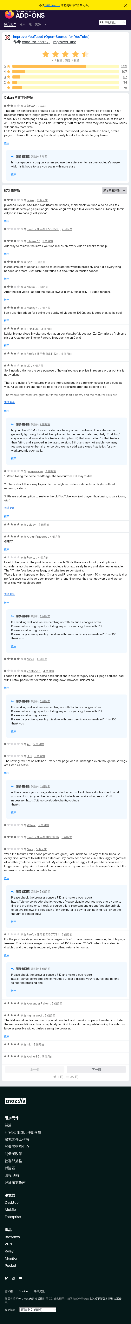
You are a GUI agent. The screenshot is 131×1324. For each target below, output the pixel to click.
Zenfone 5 (34, 671)
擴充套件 (10, 24)
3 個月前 (48, 241)
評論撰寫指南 (15, 1182)
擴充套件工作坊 (17, 1139)
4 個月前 (66, 353)
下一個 (96, 1069)
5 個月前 (38, 744)
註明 (15, 1298)
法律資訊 (39, 1291)
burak (30, 200)
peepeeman (35, 471)
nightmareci (34, 1015)
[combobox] (112, 22)
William (31, 825)
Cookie (23, 1291)
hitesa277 (33, 241)
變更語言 (10, 1309)
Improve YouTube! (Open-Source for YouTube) (51, 37)
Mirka (30, 659)
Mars (30, 849)
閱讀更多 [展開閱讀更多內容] (9, 402)
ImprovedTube (64, 42)
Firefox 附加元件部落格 (23, 1132)
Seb (29, 262)
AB (28, 744)
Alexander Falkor (38, 1003)
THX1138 (33, 328)
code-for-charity (35, 42)
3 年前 (42, 106)
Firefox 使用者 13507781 (43, 934)
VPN (8, 1244)
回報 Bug (12, 1175)
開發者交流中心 (17, 1147)
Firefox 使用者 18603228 (43, 837)
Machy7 (32, 307)
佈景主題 (25, 24)
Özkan (31, 106)
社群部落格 (13, 1161)
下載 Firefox (52, 5)
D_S (29, 756)
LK (28, 365)
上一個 (34, 1069)
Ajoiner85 (33, 1056)
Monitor (11, 1258)
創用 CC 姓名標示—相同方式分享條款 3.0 (68, 1298)
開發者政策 (13, 1154)
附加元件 (12, 1118)
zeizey (31, 524)
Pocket (10, 1265)
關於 (8, 1125)
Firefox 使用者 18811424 (42, 353)
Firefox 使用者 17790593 (43, 229)
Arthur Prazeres (37, 536)
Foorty (31, 557)
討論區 (10, 1168)
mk (29, 1044)
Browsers (12, 1237)
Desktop (11, 1202)
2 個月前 (42, 200)
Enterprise (13, 1217)
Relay (9, 1251)
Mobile (10, 1210)
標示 (6, 143)
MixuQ (31, 287)
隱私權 (9, 1291)
